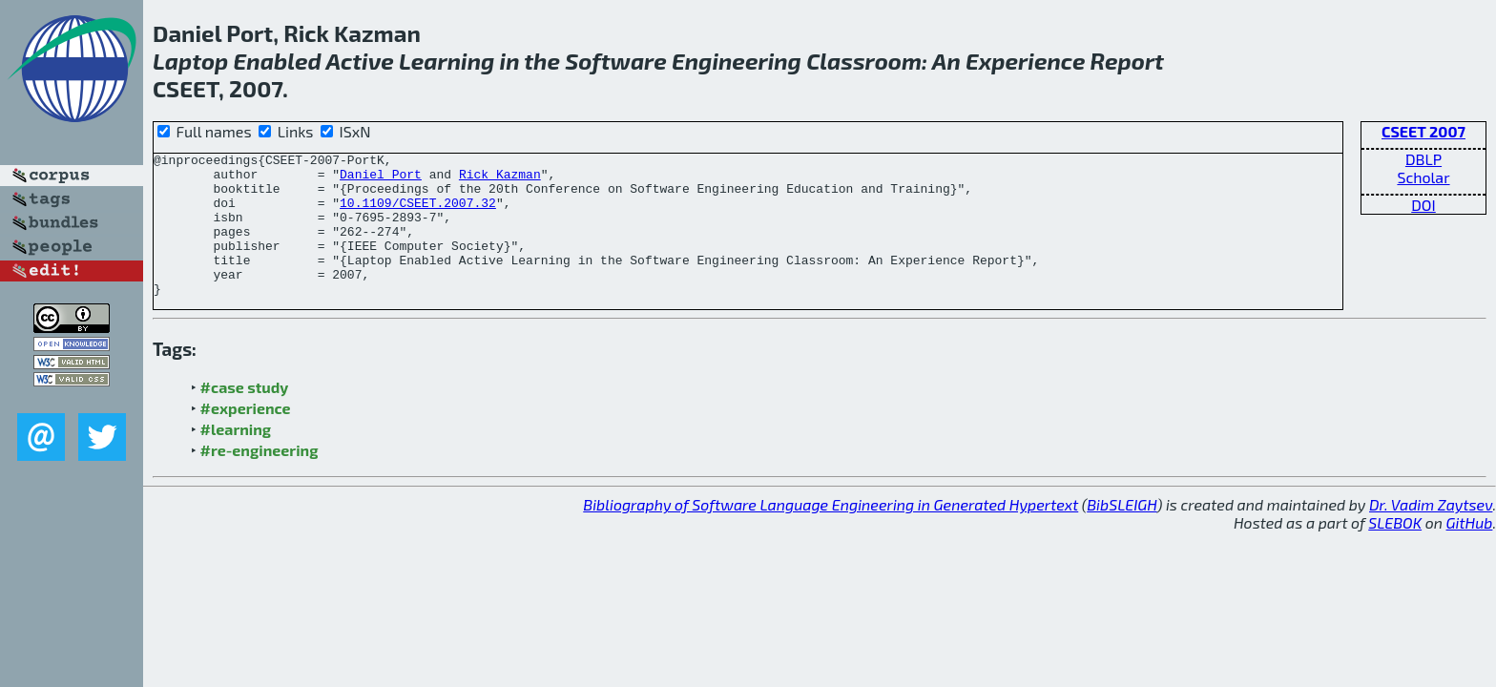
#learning (236, 457)
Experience (1025, 60)
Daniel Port (381, 179)
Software (616, 60)
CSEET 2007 (1423, 131)
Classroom (864, 60)
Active (360, 60)
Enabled (278, 60)
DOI (1423, 205)
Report (1127, 60)
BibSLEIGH (1121, 533)
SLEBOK (1395, 551)
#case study (244, 415)
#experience (245, 436)
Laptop (190, 60)
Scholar (1423, 177)
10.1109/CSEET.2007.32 (418, 213)
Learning (446, 60)
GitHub (1469, 551)
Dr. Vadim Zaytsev (1430, 533)
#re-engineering (259, 478)
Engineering (736, 60)
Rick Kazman (500, 179)
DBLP (1423, 159)
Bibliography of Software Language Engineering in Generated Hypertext (830, 533)
